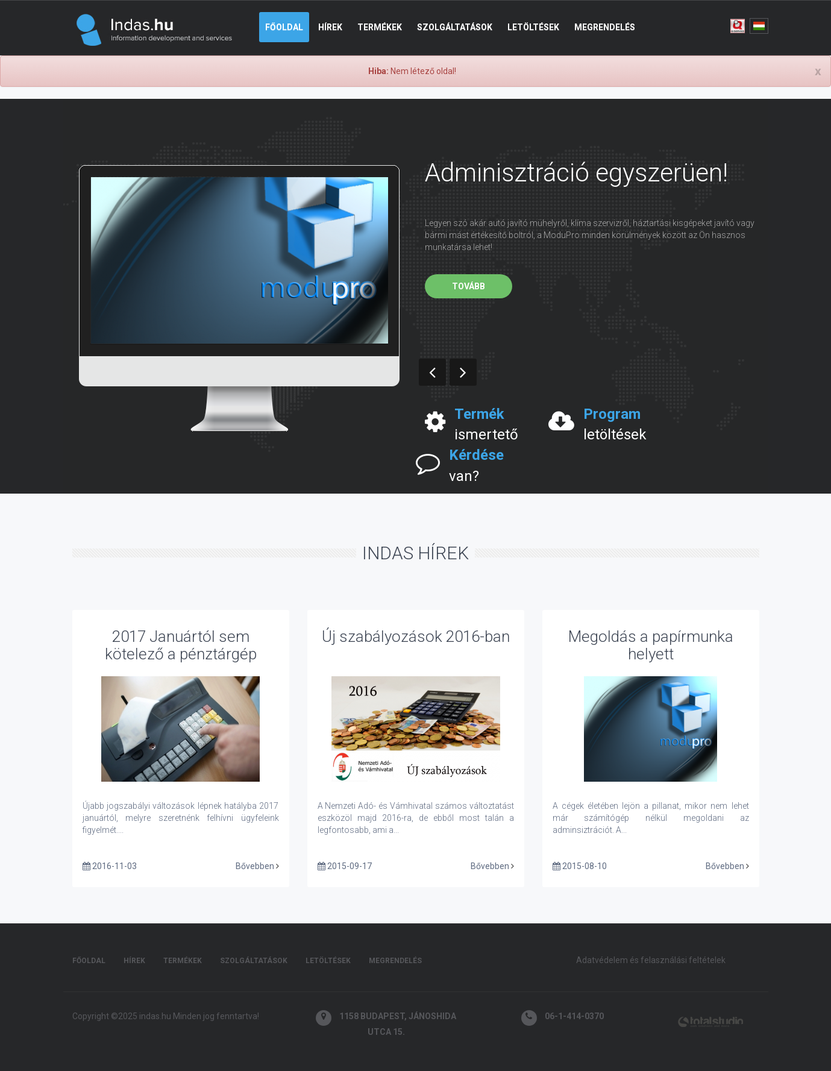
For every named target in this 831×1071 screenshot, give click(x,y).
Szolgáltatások (454, 27)
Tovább (468, 286)
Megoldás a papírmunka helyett (650, 645)
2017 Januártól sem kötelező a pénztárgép (181, 645)
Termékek (379, 27)
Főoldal (284, 27)
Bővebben (255, 866)
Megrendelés (604, 27)
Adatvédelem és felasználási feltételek (651, 960)
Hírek (330, 27)
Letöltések (533, 27)
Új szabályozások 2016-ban (416, 636)
